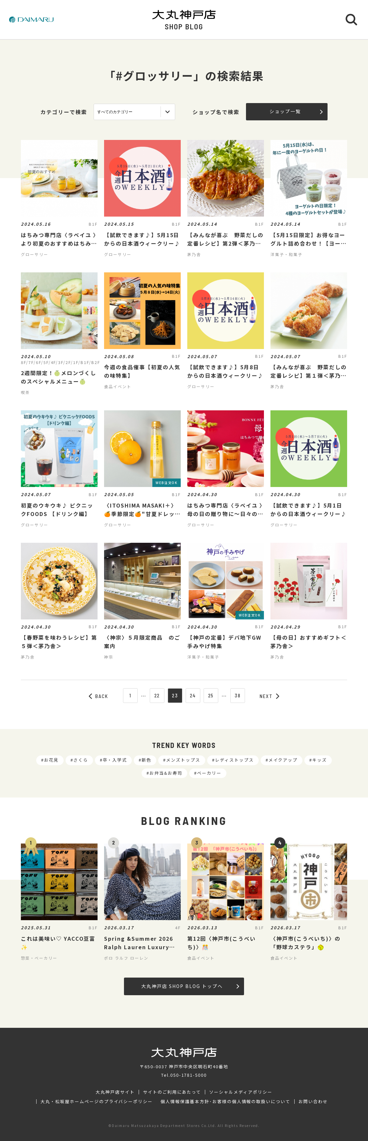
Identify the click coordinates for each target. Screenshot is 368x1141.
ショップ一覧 (296, 111)
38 (238, 695)
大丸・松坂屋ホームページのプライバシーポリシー (96, 1101)
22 (157, 695)
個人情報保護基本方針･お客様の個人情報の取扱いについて (225, 1101)
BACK (98, 696)
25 (211, 695)
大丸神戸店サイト (115, 1092)
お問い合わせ (313, 1101)
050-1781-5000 (188, 1075)
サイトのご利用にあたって (172, 1092)
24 (193, 695)
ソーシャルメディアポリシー (240, 1092)
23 (175, 695)
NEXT (269, 696)
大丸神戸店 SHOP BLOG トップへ (190, 986)
